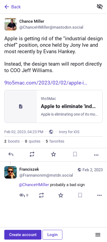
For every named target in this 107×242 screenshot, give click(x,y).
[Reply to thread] (24, 195)
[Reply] (11, 154)
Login (52, 234)
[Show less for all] (99, 6)
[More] (96, 155)
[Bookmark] (75, 154)
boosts (12, 141)
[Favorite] (53, 154)
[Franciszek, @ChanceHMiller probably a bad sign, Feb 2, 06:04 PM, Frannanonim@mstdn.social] (53, 183)
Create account (23, 234)
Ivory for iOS (69, 132)
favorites (55, 141)
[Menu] (98, 234)
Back (12, 7)
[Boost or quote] (32, 154)
